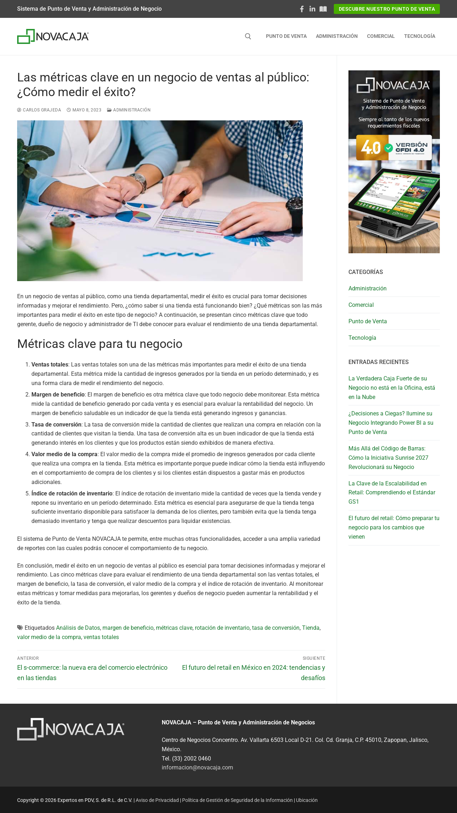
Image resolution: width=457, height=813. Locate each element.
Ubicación (307, 800)
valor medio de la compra (49, 637)
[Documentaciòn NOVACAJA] (323, 9)
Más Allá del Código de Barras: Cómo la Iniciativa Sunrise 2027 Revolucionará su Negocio (388, 457)
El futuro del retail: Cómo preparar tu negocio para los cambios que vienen (394, 527)
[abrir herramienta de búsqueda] (248, 36)
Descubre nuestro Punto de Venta (387, 9)
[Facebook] (302, 9)
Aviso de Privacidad (157, 800)
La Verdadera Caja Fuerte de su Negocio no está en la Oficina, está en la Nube (391, 387)
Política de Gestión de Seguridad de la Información (237, 800)
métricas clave (174, 627)
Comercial (361, 304)
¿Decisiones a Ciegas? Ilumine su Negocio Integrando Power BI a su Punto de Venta (390, 422)
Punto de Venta (367, 321)
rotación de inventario (222, 627)
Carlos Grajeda (39, 110)
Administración (129, 110)
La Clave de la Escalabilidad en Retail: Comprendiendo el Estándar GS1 (391, 492)
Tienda (311, 627)
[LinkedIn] (312, 9)
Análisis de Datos (78, 627)
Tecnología (362, 337)
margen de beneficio (128, 627)
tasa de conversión (276, 627)
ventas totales (101, 637)
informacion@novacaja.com (197, 767)
